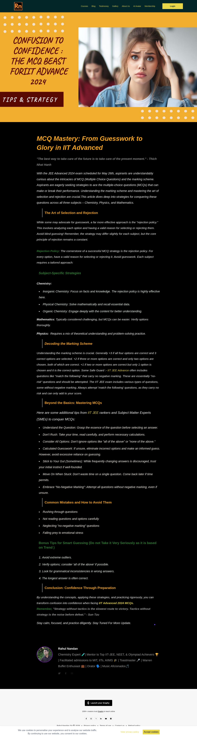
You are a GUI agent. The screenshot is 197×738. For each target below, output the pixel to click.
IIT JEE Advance (119, 370)
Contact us (119, 726)
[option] (98, 67)
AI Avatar (137, 6)
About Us (126, 6)
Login (172, 6)
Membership (150, 6)
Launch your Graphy (98, 703)
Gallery (115, 6)
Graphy (100, 711)
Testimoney (104, 6)
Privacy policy (90, 726)
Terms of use (105, 726)
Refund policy (134, 726)
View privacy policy (130, 732)
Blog (93, 6)
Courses (84, 6)
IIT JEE (93, 412)
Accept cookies (151, 732)
